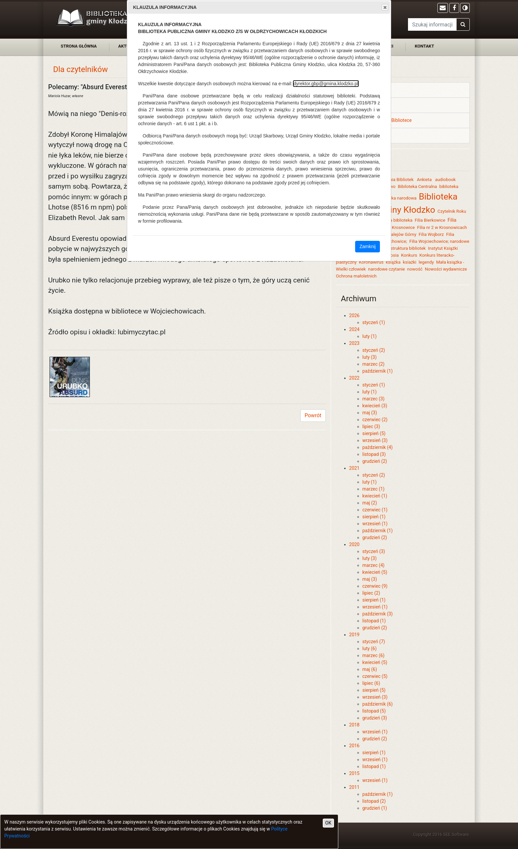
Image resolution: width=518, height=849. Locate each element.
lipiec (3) (371, 426)
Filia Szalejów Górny (397, 234)
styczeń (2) (373, 350)
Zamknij (367, 246)
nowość (415, 269)
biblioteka (449, 186)
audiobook (445, 179)
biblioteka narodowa (397, 198)
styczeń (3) (373, 551)
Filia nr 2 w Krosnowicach (442, 227)
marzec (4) (373, 565)
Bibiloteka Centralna (417, 186)
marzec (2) (373, 364)
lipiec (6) (371, 683)
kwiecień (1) (374, 495)
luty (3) (369, 357)
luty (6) (369, 648)
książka (393, 262)
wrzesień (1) (375, 523)
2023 (354, 343)
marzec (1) (373, 489)
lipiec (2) (371, 593)
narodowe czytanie (386, 269)
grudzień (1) (374, 808)
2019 (354, 634)
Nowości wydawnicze (446, 269)
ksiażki (410, 262)
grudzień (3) (374, 717)
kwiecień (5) (374, 572)
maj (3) (369, 412)
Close (385, 7)
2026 (354, 315)
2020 (354, 544)
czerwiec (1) (375, 509)
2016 (354, 745)
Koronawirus (371, 262)
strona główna (79, 46)
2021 (354, 468)
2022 (354, 378)
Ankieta (425, 179)
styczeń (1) (373, 322)
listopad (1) (374, 620)
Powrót (313, 415)
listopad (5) (374, 711)
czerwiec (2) (375, 419)
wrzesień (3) (375, 440)
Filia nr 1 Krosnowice (394, 227)
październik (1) (377, 371)
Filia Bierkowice (430, 220)
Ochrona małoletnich (356, 276)
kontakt (424, 46)
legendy (426, 262)
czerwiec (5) (375, 676)
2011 (354, 787)
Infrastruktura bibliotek (404, 248)
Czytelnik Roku (451, 211)
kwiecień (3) (374, 405)
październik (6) (377, 704)
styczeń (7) (373, 641)
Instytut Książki (443, 248)
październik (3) (377, 613)
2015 (354, 773)
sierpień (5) (374, 433)
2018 (354, 724)
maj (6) (369, 669)
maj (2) (369, 502)
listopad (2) (374, 801)
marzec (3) (373, 398)
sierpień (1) (374, 516)
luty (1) (369, 336)
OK (328, 823)
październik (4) (377, 447)
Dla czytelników (80, 69)
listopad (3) (374, 454)
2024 (354, 329)
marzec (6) (373, 655)
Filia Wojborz (431, 234)
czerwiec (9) (375, 586)
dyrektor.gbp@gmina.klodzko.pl (326, 83)
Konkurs (409, 255)
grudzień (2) (374, 461)
